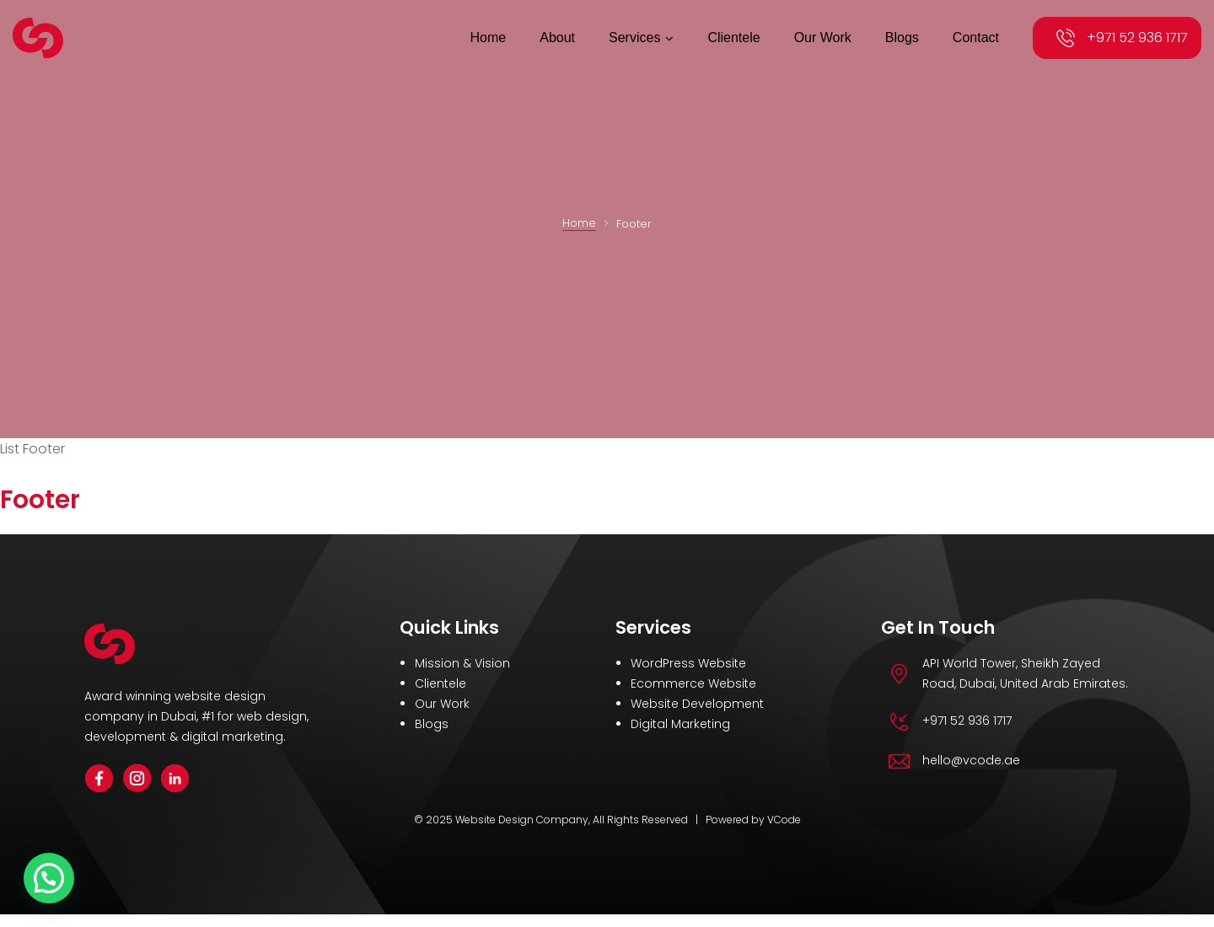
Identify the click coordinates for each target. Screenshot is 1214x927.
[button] (49, 878)
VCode (784, 815)
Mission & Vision (462, 659)
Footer (36, 497)
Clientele (440, 680)
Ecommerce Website (693, 680)
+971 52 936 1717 (1137, 37)
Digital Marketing (680, 720)
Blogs (432, 720)
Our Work (442, 700)
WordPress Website (688, 659)
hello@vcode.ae (971, 755)
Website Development (697, 700)
